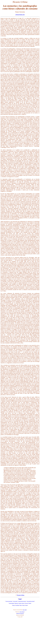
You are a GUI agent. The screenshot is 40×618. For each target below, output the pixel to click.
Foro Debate (17, 605)
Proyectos (26, 603)
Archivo (23, 605)
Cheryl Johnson (22, 611)
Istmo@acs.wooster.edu (20, 613)
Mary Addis (25, 609)
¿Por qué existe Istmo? (9, 601)
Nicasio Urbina (20, 595)
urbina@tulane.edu (20, 14)
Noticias (13, 605)
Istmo (20, 599)
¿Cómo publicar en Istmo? (30, 601)
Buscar (21, 605)
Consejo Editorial (11, 603)
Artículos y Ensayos (21, 603)
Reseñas (30, 603)
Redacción (16, 603)
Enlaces (26, 605)
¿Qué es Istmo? (15, 601)
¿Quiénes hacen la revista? (22, 601)
